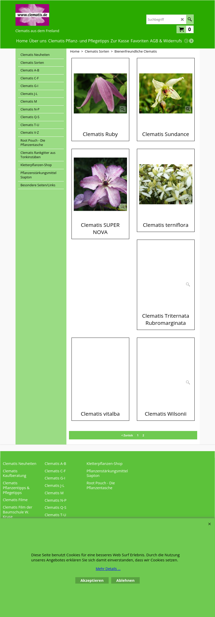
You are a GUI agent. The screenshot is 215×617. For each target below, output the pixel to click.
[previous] (186, 41)
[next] (191, 41)
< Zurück (127, 435)
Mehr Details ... (108, 568)
